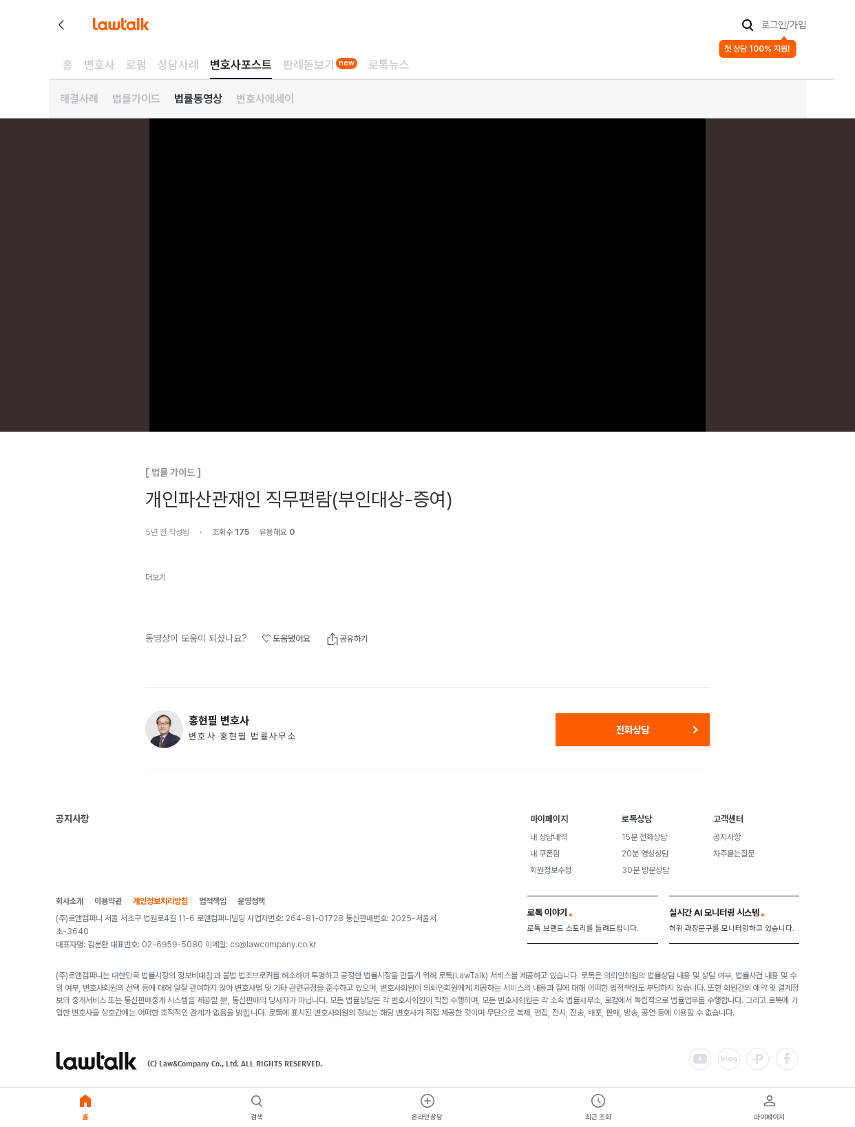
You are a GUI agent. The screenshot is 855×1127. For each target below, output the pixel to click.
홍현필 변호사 (219, 720)
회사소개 (69, 901)
